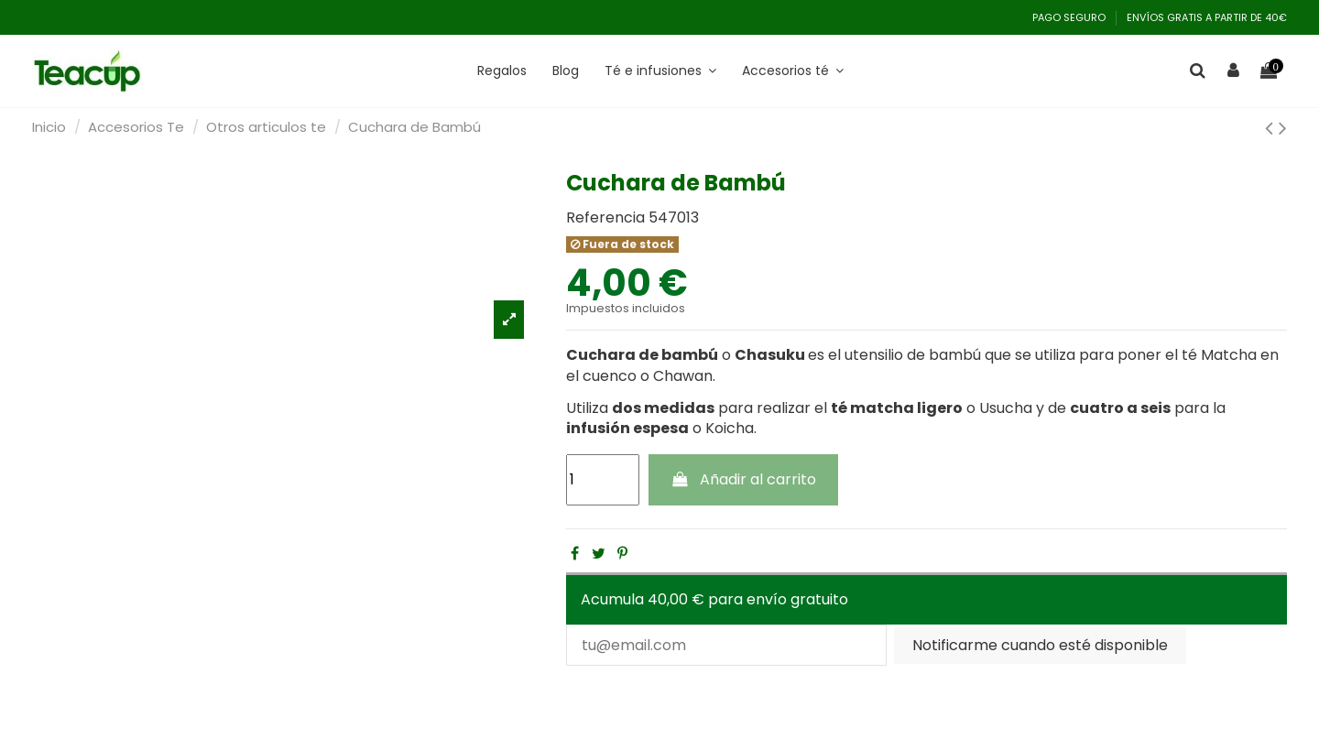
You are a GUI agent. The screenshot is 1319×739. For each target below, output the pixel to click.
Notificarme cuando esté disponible (1040, 645)
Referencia (605, 218)
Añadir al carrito (743, 479)
